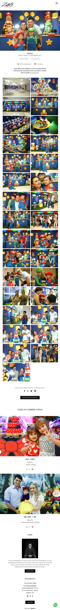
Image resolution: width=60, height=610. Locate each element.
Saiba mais (30, 571)
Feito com (30, 608)
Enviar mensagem (31, 585)
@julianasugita (34, 72)
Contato (30, 602)
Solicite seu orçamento (30, 397)
